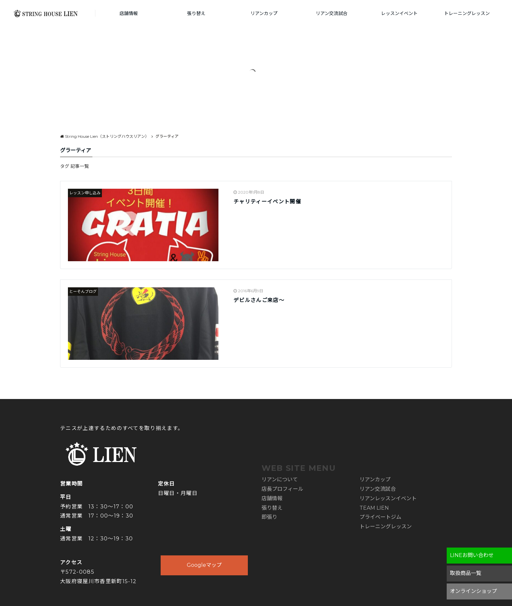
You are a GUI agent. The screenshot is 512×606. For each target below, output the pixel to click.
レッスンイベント (399, 13)
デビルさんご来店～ (258, 300)
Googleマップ (204, 565)
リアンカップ (264, 13)
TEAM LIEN (374, 508)
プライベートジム (380, 517)
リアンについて (280, 479)
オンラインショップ (473, 591)
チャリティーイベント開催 (267, 202)
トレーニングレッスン (467, 13)
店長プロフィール (282, 489)
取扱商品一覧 (465, 573)
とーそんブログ (83, 291)
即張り (269, 517)
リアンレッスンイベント (388, 498)
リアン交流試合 (331, 13)
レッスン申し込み (85, 192)
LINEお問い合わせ (472, 555)
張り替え (196, 13)
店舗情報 (129, 13)
